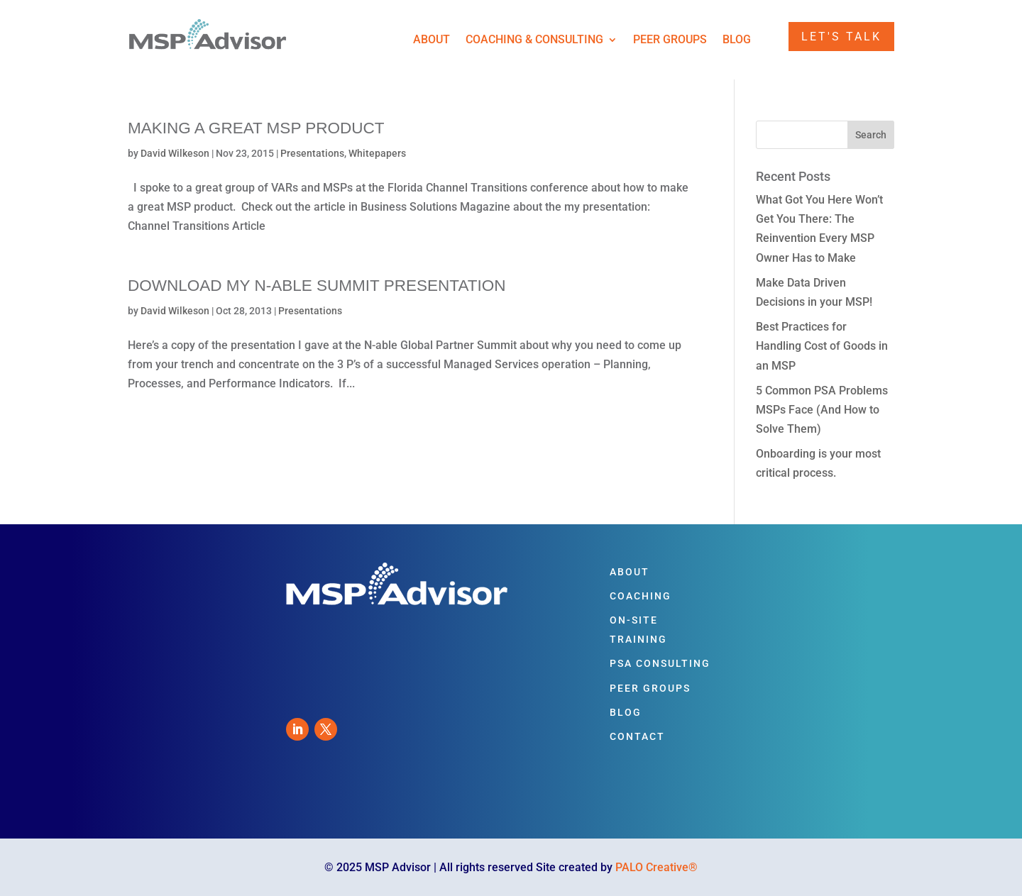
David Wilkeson (175, 153)
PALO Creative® (656, 867)
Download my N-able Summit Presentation (317, 285)
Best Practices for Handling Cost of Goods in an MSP (822, 346)
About (431, 40)
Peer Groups (670, 40)
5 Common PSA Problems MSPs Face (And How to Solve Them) (822, 410)
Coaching (640, 596)
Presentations (312, 153)
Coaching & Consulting (534, 40)
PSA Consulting (660, 663)
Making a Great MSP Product (256, 128)
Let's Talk (841, 36)
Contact (637, 736)
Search (870, 134)
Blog (736, 40)
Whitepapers (377, 153)
